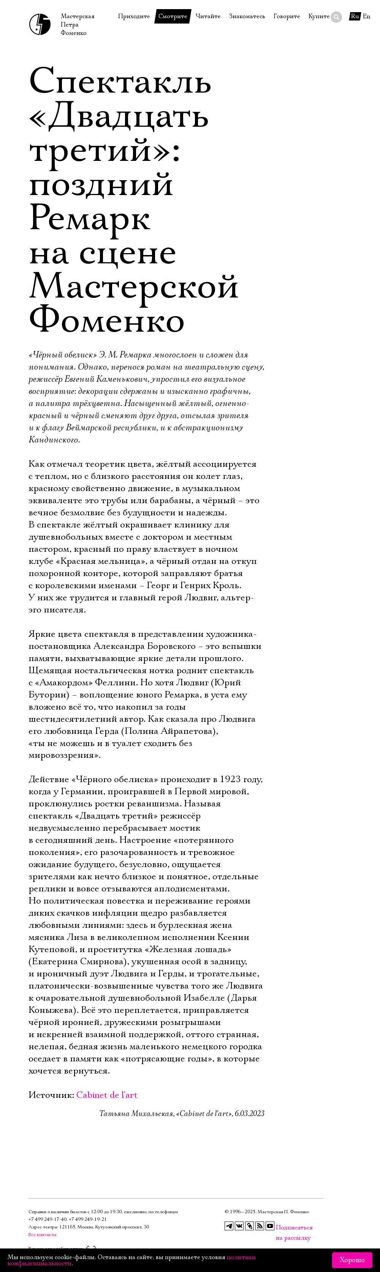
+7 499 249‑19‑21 (88, 1219)
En (366, 16)
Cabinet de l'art (107, 1095)
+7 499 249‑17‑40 (47, 1219)
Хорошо (352, 1260)
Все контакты (42, 1234)
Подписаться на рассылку (280, 1228)
